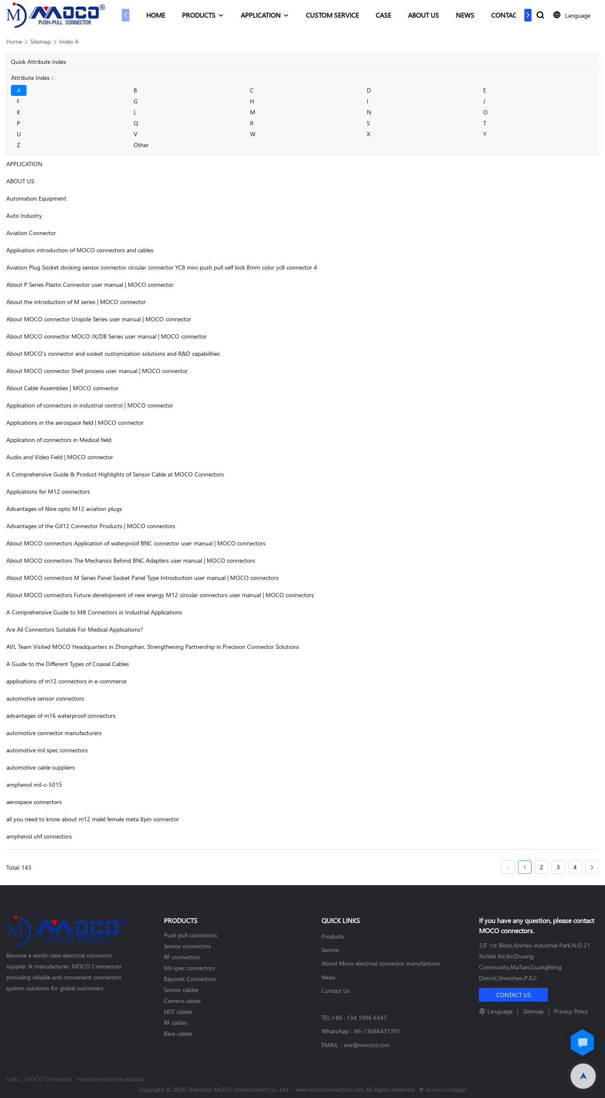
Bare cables (178, 1033)
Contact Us (335, 991)
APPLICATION (261, 15)
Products (332, 936)
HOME (155, 15)
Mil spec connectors (189, 968)
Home (14, 41)
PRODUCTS (199, 15)
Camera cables (182, 1001)
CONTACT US (510, 15)
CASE (383, 15)
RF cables (175, 1023)
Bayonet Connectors (190, 979)
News (328, 977)
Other (141, 145)
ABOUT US (423, 15)
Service (330, 950)
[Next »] (592, 867)
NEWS (465, 15)
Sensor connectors (187, 946)
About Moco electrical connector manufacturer (381, 963)
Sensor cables (181, 990)
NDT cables (178, 1012)
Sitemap (40, 41)
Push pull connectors (190, 935)
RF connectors (182, 957)
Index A (69, 41)
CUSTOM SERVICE (332, 15)
